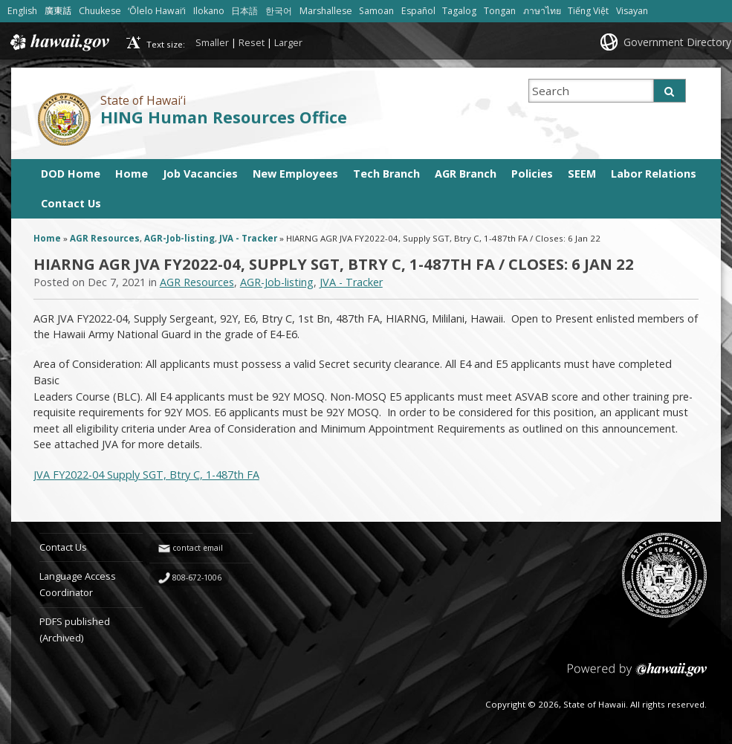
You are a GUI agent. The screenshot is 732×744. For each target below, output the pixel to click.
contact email (197, 548)
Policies (532, 173)
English (22, 10)
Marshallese (325, 10)
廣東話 (58, 10)
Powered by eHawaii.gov (637, 675)
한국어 (278, 10)
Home (131, 173)
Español (418, 10)
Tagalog (459, 10)
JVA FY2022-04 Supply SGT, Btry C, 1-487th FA (146, 475)
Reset (252, 42)
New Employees (295, 173)
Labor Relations (653, 173)
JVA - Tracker (248, 238)
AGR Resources (105, 238)
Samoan (376, 10)
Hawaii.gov (58, 42)
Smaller (212, 42)
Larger (288, 42)
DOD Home (70, 173)
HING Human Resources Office (223, 117)
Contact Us (71, 203)
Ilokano (208, 10)
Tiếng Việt (588, 10)
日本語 (244, 10)
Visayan (632, 10)
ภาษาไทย (542, 10)
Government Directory (677, 42)
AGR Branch (465, 173)
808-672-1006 (196, 577)
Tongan (500, 10)
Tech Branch (386, 173)
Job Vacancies (200, 173)
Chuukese (100, 10)
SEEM (582, 173)
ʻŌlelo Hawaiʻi (157, 10)
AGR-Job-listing (179, 238)
